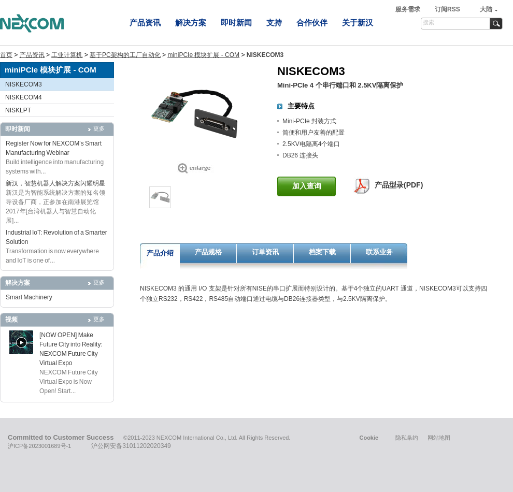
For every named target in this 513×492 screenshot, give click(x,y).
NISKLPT (18, 110)
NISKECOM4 (23, 97)
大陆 (486, 9)
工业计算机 (66, 55)
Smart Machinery (29, 297)
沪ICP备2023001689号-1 (39, 446)
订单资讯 (265, 252)
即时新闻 (236, 22)
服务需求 (408, 9)
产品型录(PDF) (399, 185)
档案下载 (322, 252)
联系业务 (379, 252)
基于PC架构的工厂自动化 (125, 55)
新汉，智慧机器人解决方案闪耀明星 (55, 183)
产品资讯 (145, 22)
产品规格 (208, 252)
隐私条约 (406, 438)
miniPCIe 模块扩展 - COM (203, 55)
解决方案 (190, 22)
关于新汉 (357, 22)
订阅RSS (447, 9)
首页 (6, 55)
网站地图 (439, 438)
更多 (99, 128)
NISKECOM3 (23, 84)
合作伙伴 (311, 22)
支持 (274, 22)
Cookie (368, 438)
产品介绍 (160, 253)
